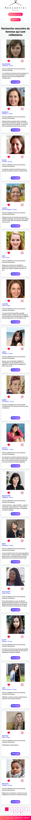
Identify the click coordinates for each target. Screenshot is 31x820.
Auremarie (5, 736)
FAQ (8, 818)
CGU (11, 818)
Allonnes (4, 641)
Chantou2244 (6, 592)
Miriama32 (5, 784)
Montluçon (5, 545)
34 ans (10, 353)
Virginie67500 (6, 496)
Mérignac (5, 113)
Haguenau (5, 497)
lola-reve (4, 448)
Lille (3, 257)
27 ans (12, 401)
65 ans (11, 545)
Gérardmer (5, 449)
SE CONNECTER (15, 19)
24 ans (7, 257)
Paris (3, 305)
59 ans (15, 209)
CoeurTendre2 (6, 64)
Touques (4, 785)
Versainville (5, 401)
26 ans (10, 641)
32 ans (10, 785)
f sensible (5, 304)
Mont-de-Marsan (7, 209)
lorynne (4, 160)
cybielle (4, 400)
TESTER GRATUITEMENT (15, 14)
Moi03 (4, 544)
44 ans (11, 497)
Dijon (3, 737)
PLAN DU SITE (18, 818)
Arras (3, 593)
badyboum (5, 112)
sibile (3, 256)
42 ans (8, 305)
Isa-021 (4, 640)
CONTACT (27, 818)
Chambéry (5, 65)
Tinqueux (4, 353)
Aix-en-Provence (7, 689)
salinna (4, 352)
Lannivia (4, 208)
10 (20, 812)
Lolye (3, 688)
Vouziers (4, 161)
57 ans (8, 593)
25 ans (11, 65)
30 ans (10, 161)
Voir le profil (15, 82)
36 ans (11, 113)
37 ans (11, 449)
